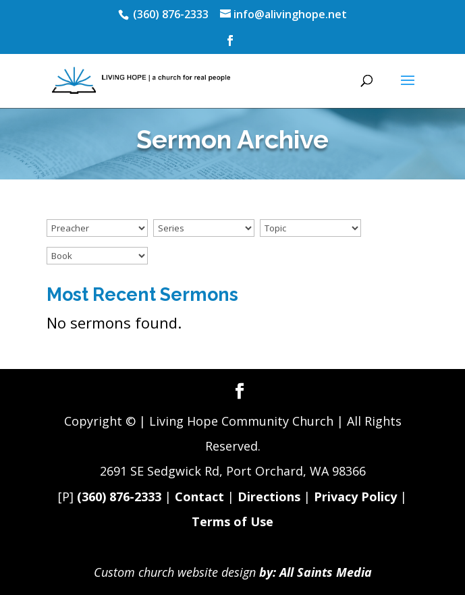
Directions (269, 496)
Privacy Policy (355, 496)
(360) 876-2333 (119, 496)
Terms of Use (232, 521)
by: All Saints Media (315, 572)
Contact (199, 496)
